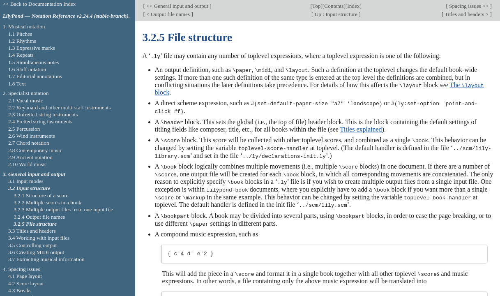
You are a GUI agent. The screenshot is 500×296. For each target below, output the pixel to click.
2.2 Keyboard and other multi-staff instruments (59, 107)
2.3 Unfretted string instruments (43, 114)
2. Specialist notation (26, 93)
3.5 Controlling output (32, 245)
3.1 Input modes (26, 181)
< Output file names (168, 14)
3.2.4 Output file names (39, 217)
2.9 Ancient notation (30, 157)
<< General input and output (177, 6)
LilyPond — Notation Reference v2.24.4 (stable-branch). (66, 16)
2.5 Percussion (24, 129)
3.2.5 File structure (35, 224)
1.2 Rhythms (22, 41)
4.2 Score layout (26, 283)
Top (316, 6)
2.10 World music (27, 164)
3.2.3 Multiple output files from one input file (63, 209)
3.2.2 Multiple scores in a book (47, 202)
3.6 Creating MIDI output (36, 252)
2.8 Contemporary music (35, 150)
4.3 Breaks (20, 290)
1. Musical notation (24, 26)
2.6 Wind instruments (31, 136)
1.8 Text (17, 84)
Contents (333, 6)
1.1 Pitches (20, 34)
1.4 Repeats (21, 55)
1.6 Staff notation (27, 69)
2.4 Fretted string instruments (40, 121)
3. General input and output (34, 174)
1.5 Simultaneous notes (33, 62)
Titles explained (361, 128)
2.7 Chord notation (28, 143)
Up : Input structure (336, 14)
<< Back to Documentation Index (39, 4)
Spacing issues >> (469, 6)
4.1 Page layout (25, 276)
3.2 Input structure (29, 188)
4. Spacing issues (21, 269)
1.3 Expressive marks (31, 48)
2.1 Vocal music (25, 100)
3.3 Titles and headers (32, 231)
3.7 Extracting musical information (46, 259)
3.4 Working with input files (38, 238)
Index (353, 6)
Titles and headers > (466, 14)
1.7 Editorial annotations (35, 76)
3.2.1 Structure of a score (41, 195)
